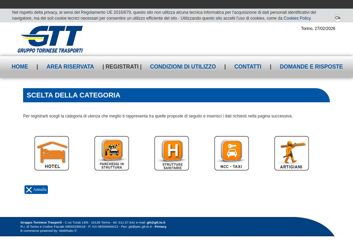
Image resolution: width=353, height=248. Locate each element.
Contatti (248, 67)
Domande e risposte (311, 67)
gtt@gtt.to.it (156, 222)
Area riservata (70, 67)
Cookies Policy (297, 18)
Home (20, 67)
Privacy (161, 226)
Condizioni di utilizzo (183, 67)
